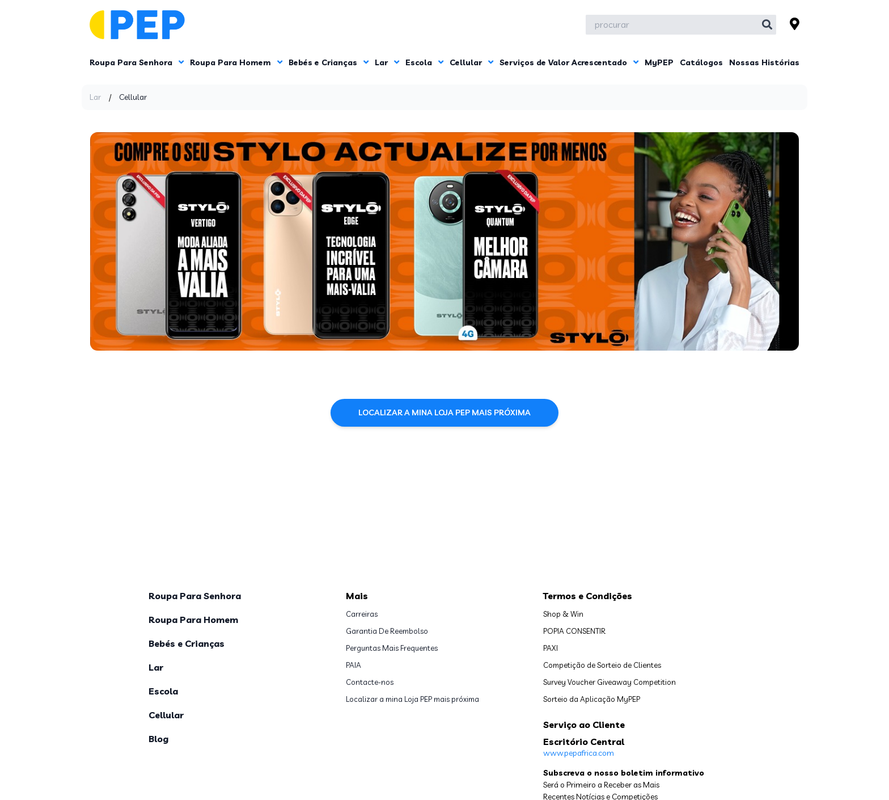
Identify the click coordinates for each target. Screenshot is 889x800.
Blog (158, 738)
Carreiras (362, 613)
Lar (387, 62)
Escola (424, 62)
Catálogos (701, 62)
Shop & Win (563, 613)
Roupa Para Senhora (137, 62)
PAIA (353, 665)
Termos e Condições (587, 595)
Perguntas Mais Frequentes (392, 647)
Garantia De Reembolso (387, 630)
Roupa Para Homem (236, 62)
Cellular (471, 62)
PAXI (550, 647)
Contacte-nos (369, 682)
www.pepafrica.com (578, 753)
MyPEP (659, 62)
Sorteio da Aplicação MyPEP (591, 699)
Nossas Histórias (764, 62)
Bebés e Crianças (329, 62)
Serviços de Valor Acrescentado (568, 62)
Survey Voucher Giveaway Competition (609, 682)
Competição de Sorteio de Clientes (602, 665)
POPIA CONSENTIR (574, 630)
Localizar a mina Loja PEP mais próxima (444, 412)
